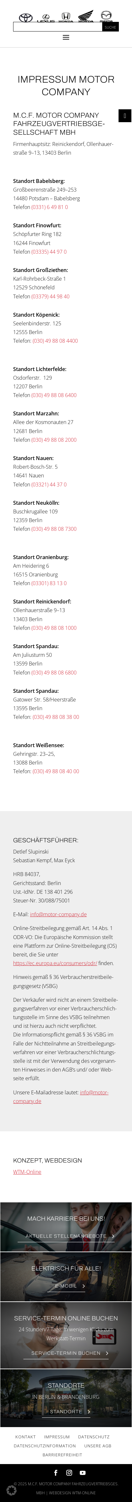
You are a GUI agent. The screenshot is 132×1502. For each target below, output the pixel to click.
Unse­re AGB (97, 1446)
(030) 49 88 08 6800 (54, 672)
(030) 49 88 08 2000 (54, 439)
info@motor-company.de (58, 914)
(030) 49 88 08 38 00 (56, 716)
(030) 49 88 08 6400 (54, 395)
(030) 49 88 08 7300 (54, 528)
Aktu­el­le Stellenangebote (66, 1236)
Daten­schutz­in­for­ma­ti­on (45, 1446)
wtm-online (84, 1493)
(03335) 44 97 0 (49, 251)
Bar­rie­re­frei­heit (62, 1455)
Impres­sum (57, 1437)
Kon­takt (25, 1437)
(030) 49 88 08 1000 (54, 627)
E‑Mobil (66, 1286)
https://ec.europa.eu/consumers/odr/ (55, 963)
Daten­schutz (94, 1437)
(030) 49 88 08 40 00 (56, 771)
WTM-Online (27, 1171)
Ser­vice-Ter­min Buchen (66, 1353)
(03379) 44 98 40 (50, 296)
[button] (11, 1490)
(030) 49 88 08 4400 (55, 340)
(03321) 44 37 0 (49, 484)
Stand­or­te (66, 1411)
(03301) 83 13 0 (49, 583)
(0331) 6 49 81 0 (49, 207)
